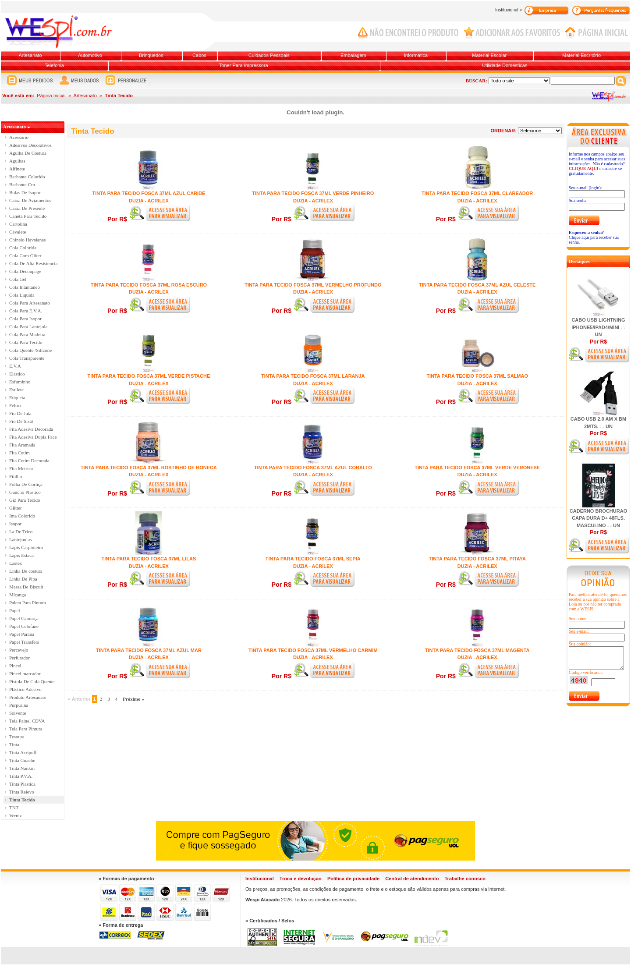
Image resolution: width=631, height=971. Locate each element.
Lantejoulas (20, 539)
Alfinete (17, 168)
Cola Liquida (22, 295)
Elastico (17, 373)
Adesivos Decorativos (30, 145)
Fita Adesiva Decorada (31, 429)
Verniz (15, 815)
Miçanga (17, 594)
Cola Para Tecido (25, 342)
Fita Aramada (22, 444)
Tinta (14, 744)
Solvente (17, 713)
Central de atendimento (412, 878)
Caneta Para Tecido (27, 216)
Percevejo (18, 649)
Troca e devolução (301, 878)
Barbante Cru (22, 184)
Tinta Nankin (22, 768)
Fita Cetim (19, 452)
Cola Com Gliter (25, 255)
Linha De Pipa (23, 578)
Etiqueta (17, 397)
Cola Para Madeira (27, 334)
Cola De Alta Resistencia (33, 263)
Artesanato (30, 55)
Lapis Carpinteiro (26, 547)
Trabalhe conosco (465, 878)
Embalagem (353, 55)
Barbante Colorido (27, 176)
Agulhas (17, 160)
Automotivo (90, 55)
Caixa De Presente (27, 208)
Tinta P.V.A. (20, 776)
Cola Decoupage (25, 271)
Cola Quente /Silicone (30, 350)
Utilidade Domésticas (504, 65)
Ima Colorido (22, 515)
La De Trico (20, 531)
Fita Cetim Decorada (29, 460)
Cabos (199, 55)
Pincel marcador (25, 673)
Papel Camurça (24, 618)
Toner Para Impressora (243, 65)
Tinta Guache (22, 760)
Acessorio (18, 137)
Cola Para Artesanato (29, 302)
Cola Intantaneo (24, 287)
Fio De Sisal (21, 421)
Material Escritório (581, 55)
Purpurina (18, 705)
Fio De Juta (20, 413)
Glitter (15, 507)
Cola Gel (17, 279)
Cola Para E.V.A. (25, 310)
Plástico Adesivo (25, 689)
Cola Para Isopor (25, 318)
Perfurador (19, 657)
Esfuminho (19, 381)
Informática (416, 55)
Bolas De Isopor (25, 192)
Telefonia (54, 65)
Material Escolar (489, 55)
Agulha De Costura (27, 153)
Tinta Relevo (21, 791)
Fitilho (15, 476)
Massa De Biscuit (26, 586)
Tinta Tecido (22, 799)
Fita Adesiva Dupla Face (33, 436)
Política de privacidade (353, 878)
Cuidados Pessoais (269, 55)
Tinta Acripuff (23, 752)
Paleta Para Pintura (27, 602)
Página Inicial (51, 95)
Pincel (15, 665)
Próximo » (133, 699)
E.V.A (15, 366)
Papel (14, 610)
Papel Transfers (24, 642)
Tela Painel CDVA (27, 720)
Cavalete (17, 231)
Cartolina (18, 224)
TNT (13, 807)
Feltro (15, 405)
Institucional (259, 878)
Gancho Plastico (25, 492)
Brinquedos (151, 55)
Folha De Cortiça (26, 484)
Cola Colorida (22, 247)
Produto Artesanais (27, 697)
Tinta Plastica (22, 784)
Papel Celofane (24, 626)
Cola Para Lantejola (28, 326)
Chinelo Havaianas (27, 239)
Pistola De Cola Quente (32, 681)
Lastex (15, 563)
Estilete (16, 389)
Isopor (15, 523)
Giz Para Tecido (24, 500)
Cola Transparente (26, 358)
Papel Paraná (21, 634)
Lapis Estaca (21, 555)
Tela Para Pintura (26, 728)
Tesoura (17, 736)
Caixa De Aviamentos (30, 200)
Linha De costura (26, 571)
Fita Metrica (21, 468)
